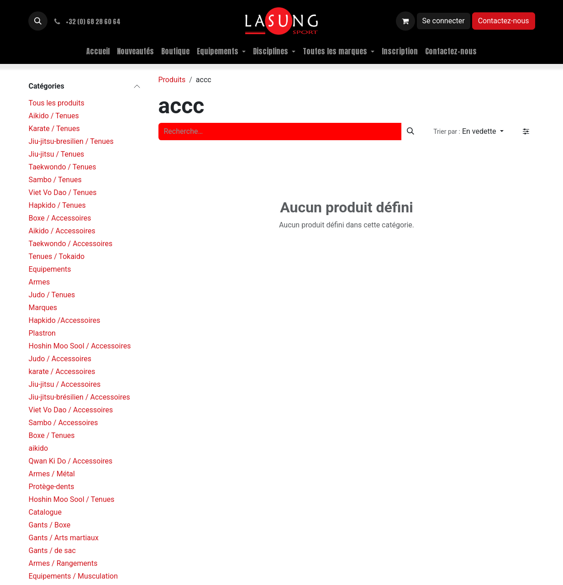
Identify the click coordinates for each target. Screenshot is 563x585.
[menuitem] (98, 51)
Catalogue (45, 512)
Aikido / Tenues (54, 115)
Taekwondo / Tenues (62, 167)
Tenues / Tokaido (57, 256)
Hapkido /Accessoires (64, 320)
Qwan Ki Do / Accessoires (71, 461)
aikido (38, 448)
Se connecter (443, 20)
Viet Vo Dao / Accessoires (71, 410)
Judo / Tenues (52, 294)
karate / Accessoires (62, 371)
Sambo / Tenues (55, 179)
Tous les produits (56, 103)
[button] (37, 21)
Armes (39, 282)
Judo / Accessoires (60, 358)
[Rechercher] (410, 131)
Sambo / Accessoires (63, 422)
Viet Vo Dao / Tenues (63, 192)
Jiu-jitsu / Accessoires (65, 384)
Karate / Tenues (54, 128)
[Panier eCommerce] (405, 21)
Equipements (50, 269)
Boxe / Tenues (52, 435)
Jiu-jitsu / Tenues (56, 154)
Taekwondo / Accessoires (71, 243)
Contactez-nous (503, 20)
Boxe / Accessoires (60, 218)
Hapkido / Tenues (57, 205)
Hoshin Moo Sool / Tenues (72, 499)
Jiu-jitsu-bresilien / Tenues (71, 141)
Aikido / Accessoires (62, 231)
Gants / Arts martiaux (64, 537)
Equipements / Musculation (73, 576)
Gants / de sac (52, 550)
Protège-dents (51, 486)
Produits (172, 79)
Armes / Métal (52, 473)
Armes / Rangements (63, 563)
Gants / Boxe (50, 525)
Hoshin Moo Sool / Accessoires (80, 346)
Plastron (42, 333)
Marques (43, 307)
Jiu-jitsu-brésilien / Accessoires (79, 397)
